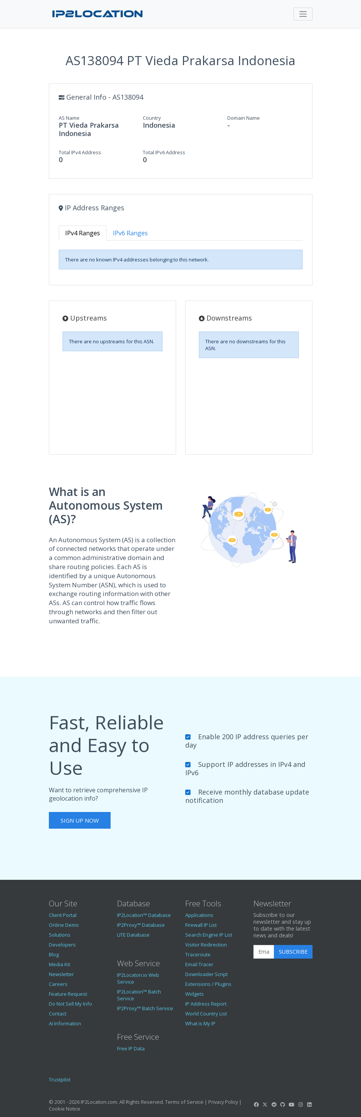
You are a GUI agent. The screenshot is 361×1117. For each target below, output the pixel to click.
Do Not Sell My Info (70, 1003)
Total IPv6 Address (164, 152)
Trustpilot (59, 1079)
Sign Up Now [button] (80, 820)
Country (152, 117)
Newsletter (61, 974)
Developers (62, 944)
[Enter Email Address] (263, 952)
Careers (58, 984)
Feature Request (68, 993)
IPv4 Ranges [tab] (82, 233)
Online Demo (64, 924)
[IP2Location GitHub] (283, 1104)
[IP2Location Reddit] (274, 1104)
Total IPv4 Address (80, 152)
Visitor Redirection (206, 944)
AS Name (69, 117)
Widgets (194, 993)
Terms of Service (184, 1101)
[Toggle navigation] (303, 14)
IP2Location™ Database (144, 915)
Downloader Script (206, 974)
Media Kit (59, 964)
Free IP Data (131, 1048)
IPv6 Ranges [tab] (130, 233)
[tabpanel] (181, 259)
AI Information (65, 1023)
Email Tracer (199, 964)
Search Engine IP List (208, 934)
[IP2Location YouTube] (292, 1104)
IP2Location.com (99, 1101)
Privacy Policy (223, 1101)
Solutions (59, 934)
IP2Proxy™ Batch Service (145, 1008)
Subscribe (293, 951)
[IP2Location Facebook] (256, 1104)
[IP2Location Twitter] (265, 1104)
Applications (199, 915)
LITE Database (133, 934)
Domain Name (243, 117)
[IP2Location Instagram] (300, 1104)
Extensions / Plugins (208, 984)
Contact (57, 1013)
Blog (54, 954)
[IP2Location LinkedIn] (309, 1104)
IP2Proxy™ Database (141, 924)
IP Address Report (206, 1003)
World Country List (206, 1013)
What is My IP (200, 1023)
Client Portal (63, 915)
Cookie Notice (64, 1108)
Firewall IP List (201, 924)
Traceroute (198, 954)
